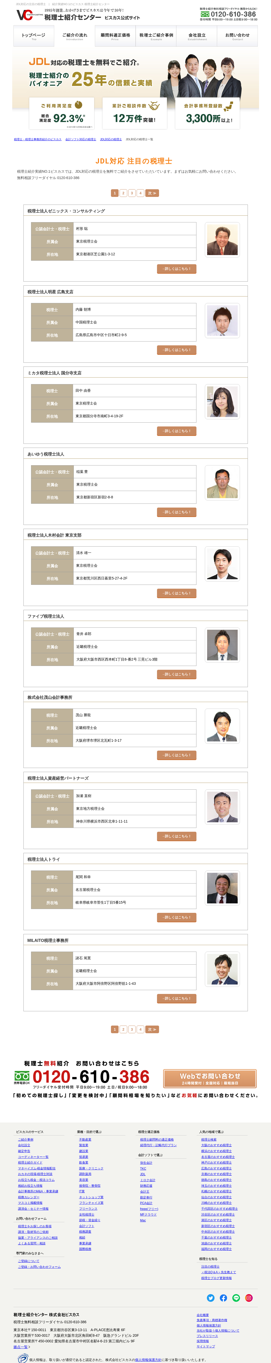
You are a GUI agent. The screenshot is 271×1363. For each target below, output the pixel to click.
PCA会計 (146, 1183)
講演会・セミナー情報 (33, 1189)
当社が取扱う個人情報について (218, 1310)
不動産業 (85, 1119)
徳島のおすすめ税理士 (216, 1160)
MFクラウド (148, 1194)
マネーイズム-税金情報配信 (37, 1148)
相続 (82, 1217)
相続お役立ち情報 (30, 1165)
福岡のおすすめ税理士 (216, 1229)
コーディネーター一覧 (33, 1137)
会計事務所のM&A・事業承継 (38, 1171)
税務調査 (85, 1212)
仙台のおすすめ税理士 (216, 1177)
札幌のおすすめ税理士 (216, 1171)
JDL (143, 1154)
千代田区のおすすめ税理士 (219, 1189)
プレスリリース (207, 1316)
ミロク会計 (147, 1160)
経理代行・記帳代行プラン (158, 1125)
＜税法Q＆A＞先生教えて (218, 1252)
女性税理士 (86, 1194)
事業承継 (85, 1223)
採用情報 (203, 1321)
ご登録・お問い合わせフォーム (39, 1246)
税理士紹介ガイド (30, 1142)
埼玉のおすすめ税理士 (216, 1165)
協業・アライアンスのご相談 (38, 1217)
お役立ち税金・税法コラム (36, 1160)
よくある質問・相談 (32, 1223)
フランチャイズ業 (91, 1183)
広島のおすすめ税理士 (216, 1148)
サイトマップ (206, 1326)
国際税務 (85, 1229)
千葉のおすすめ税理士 (216, 1217)
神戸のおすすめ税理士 (216, 1142)
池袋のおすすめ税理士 (216, 1223)
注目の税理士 (210, 1246)
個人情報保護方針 (209, 1305)
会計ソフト (86, 1206)
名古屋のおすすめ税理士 (218, 1137)
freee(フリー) (149, 1189)
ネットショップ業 (91, 1177)
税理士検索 (209, 1119)
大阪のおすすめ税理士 (216, 1125)
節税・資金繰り (90, 1200)
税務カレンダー (28, 1177)
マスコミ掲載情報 (30, 1183)
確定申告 (24, 1131)
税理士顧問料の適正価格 (157, 1119)
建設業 (83, 1131)
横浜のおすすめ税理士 (216, 1131)
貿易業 (83, 1137)
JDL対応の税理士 (111, 139)
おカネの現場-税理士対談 (35, 1154)
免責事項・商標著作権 (212, 1300)
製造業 (83, 1125)
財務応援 (146, 1166)
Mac (143, 1200)
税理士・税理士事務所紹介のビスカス (38, 139)
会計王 (144, 1171)
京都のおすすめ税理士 (216, 1154)
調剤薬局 (85, 1154)
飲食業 (83, 1142)
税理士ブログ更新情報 (216, 1258)
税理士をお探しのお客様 (35, 1206)
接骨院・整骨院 (90, 1165)
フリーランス (88, 1189)
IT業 (82, 1171)
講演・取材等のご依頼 (33, 1212)
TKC (143, 1148)
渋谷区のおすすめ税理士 (218, 1194)
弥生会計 (146, 1143)
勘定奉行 (146, 1177)
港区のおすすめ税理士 (216, 1200)
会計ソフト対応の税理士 (80, 139)
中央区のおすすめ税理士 (218, 1212)
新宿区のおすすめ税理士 (218, 1206)
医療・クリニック (91, 1148)
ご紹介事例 (25, 1119)
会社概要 (203, 1295)
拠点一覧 (20, 1327)
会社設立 (24, 1125)
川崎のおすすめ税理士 (216, 1183)
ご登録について (28, 1241)
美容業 (83, 1160)
